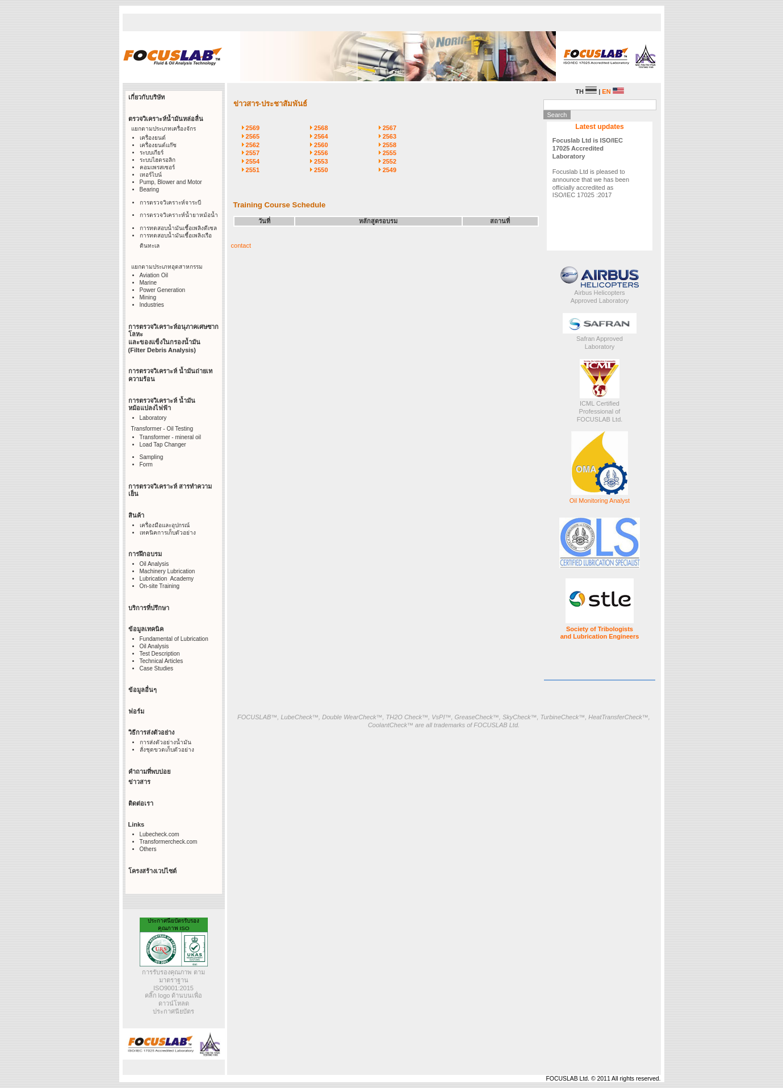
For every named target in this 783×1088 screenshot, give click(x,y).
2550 (321, 169)
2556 (321, 152)
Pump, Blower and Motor (171, 182)
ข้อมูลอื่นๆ (142, 689)
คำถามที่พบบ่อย (149, 771)
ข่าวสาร (139, 781)
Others (148, 849)
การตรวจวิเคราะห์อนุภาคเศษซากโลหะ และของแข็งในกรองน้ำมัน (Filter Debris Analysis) (173, 338)
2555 (389, 152)
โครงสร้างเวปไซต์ (152, 871)
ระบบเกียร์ (152, 152)
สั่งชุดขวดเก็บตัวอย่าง (167, 750)
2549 (389, 169)
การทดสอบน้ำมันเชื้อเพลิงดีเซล (178, 228)
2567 (389, 127)
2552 (389, 161)
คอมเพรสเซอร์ (157, 167)
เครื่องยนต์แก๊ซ (158, 145)
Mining (148, 297)
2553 (321, 161)
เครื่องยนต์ (153, 138)
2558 (389, 144)
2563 (389, 136)
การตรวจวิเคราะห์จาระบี (170, 202)
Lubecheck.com (159, 834)
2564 (321, 136)
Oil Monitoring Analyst (600, 500)
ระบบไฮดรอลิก (157, 160)
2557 (252, 152)
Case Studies (156, 668)
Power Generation (163, 290)
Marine (148, 283)
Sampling (152, 457)
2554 (252, 161)
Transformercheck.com (169, 842)
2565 (252, 136)
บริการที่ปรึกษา (148, 608)
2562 (252, 144)
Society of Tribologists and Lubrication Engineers (599, 633)
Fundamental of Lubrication (174, 639)
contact (241, 245)
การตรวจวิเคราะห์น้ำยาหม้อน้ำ (179, 215)
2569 (252, 127)
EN (612, 91)
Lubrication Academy (167, 579)
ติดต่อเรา (140, 803)
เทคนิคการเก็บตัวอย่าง (168, 533)
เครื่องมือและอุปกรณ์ (165, 525)
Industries (152, 305)
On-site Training (160, 586)
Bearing (149, 189)
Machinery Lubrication (167, 571)
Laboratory (153, 418)
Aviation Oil (154, 275)
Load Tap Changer (163, 444)
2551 (252, 169)
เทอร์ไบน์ (151, 175)
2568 (321, 127)
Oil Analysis (154, 564)
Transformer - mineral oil (171, 437)
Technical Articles (161, 661)
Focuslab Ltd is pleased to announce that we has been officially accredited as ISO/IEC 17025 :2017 (590, 167)
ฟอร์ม (136, 711)
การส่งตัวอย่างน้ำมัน (165, 742)
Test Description (160, 654)
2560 (321, 144)
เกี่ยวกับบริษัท (146, 97)
